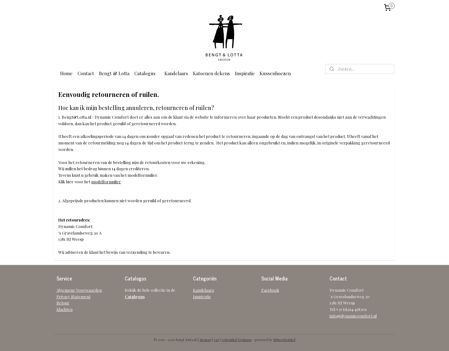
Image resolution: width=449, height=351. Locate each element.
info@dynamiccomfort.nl (353, 315)
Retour (63, 302)
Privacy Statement (73, 296)
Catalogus (144, 73)
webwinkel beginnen (236, 339)
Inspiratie (245, 73)
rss (216, 339)
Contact (86, 73)
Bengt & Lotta (114, 73)
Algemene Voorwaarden (79, 290)
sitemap (205, 339)
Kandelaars (176, 73)
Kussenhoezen (275, 73)
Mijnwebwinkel (284, 339)
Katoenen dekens (211, 73)
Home (66, 73)
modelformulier (106, 181)
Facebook (270, 290)
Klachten (64, 309)
